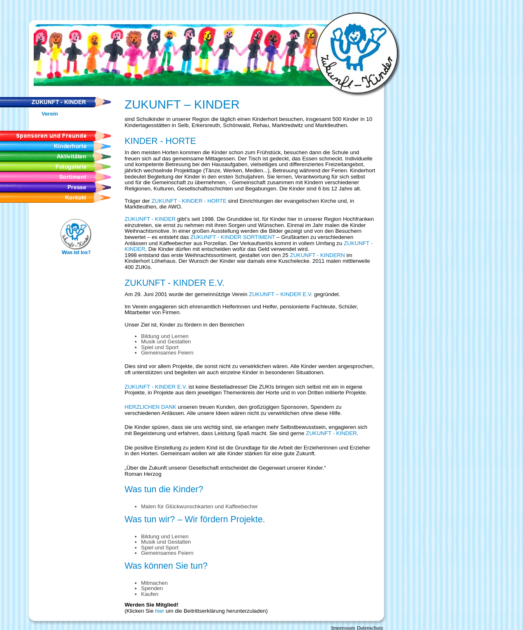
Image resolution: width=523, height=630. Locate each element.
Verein (50, 114)
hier (159, 611)
